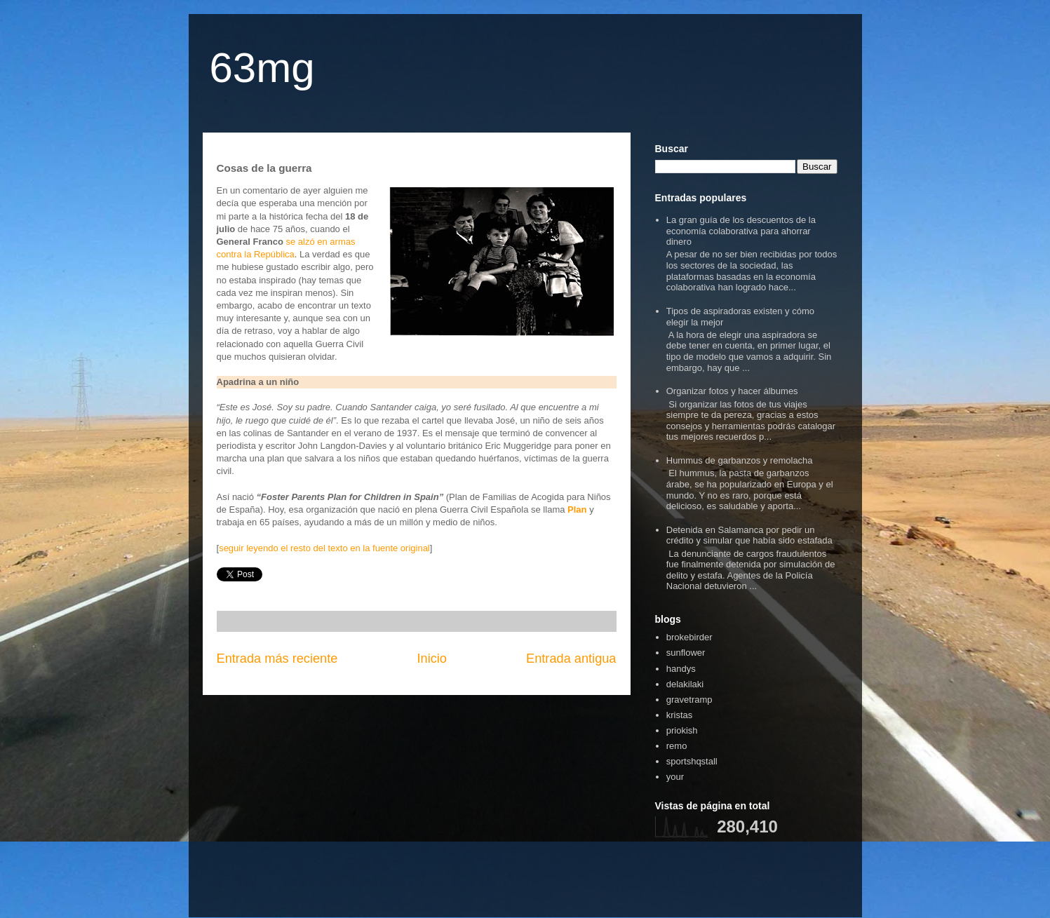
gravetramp (689, 699)
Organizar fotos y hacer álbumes (732, 391)
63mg (262, 67)
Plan (576, 509)
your (675, 776)
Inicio (431, 659)
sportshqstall (692, 761)
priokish (682, 730)
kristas (679, 715)
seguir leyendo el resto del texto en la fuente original (324, 548)
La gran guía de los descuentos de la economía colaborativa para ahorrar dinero (741, 231)
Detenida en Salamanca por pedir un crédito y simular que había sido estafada (749, 535)
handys (681, 668)
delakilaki (685, 684)
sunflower (686, 652)
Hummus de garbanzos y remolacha (739, 460)
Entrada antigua (571, 659)
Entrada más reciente (277, 659)
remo (676, 746)
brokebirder (689, 637)
